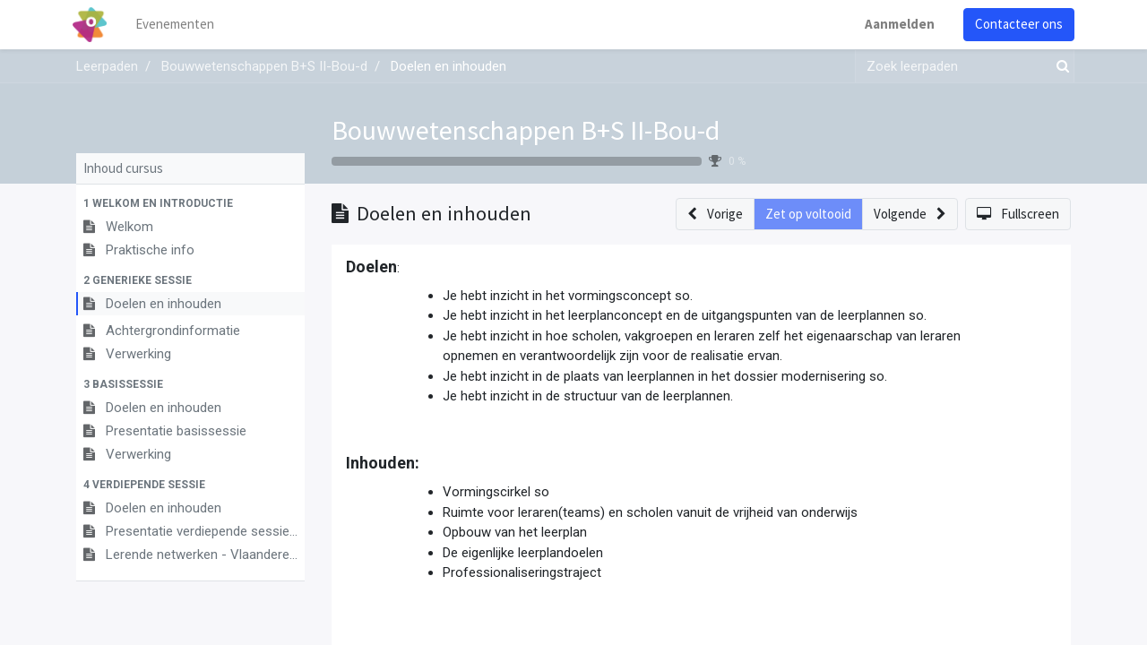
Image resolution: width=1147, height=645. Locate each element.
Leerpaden (107, 66)
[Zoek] (1059, 66)
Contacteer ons (1015, 23)
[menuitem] (179, 24)
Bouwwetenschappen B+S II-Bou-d (526, 130)
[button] (190, 203)
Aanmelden (896, 23)
